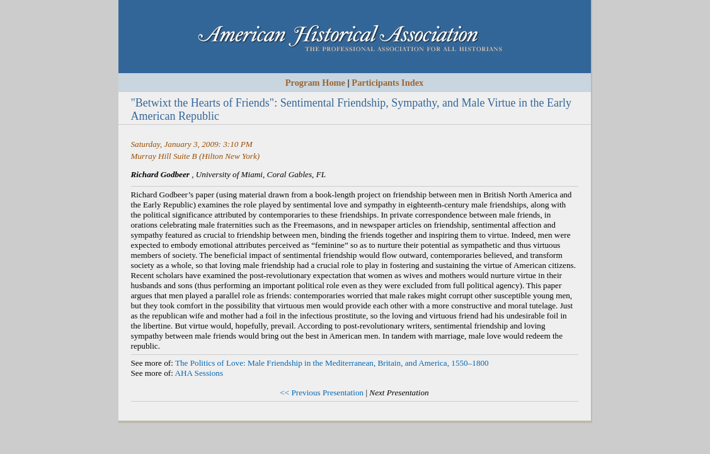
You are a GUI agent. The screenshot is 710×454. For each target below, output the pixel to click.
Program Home (315, 83)
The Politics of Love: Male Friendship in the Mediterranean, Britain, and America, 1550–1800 (332, 363)
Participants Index (387, 83)
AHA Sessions (199, 373)
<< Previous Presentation (322, 392)
